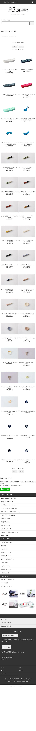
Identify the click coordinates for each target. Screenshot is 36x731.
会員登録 (20, 667)
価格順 (18, 42)
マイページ (3, 667)
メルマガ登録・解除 (17, 681)
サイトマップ (10, 681)
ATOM (27, 681)
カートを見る (21, 670)
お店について (5, 659)
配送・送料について (21, 678)
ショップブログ (28, 679)
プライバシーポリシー (20, 679)
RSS (24, 681)
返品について (28, 678)
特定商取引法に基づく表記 (10, 679)
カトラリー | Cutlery (9, 36)
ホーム (3, 36)
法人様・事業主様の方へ (7, 657)
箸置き (15, 36)
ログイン (2, 670)
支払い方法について (12, 678)
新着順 (22, 42)
